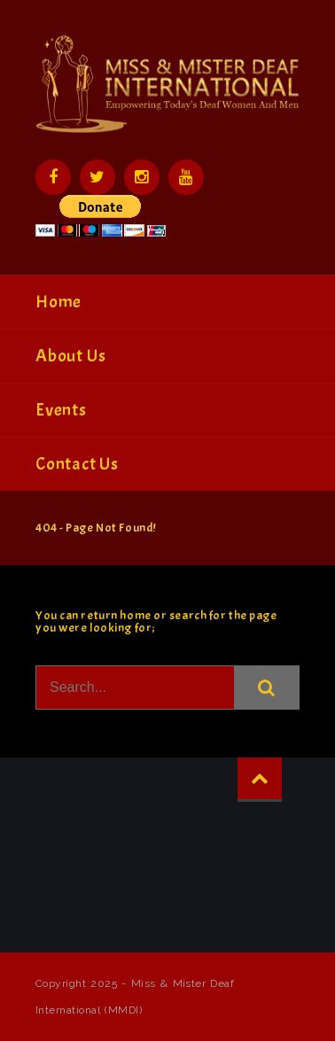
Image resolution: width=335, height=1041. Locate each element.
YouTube (186, 177)
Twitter (97, 177)
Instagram (142, 177)
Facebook (53, 177)
